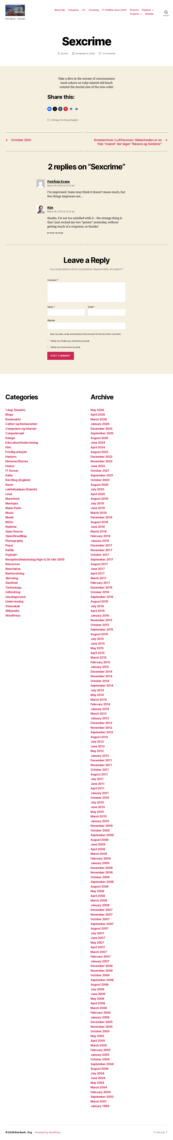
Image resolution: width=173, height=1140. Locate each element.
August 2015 (99, 634)
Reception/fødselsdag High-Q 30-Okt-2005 (34, 559)
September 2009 (102, 835)
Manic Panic (13, 508)
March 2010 (99, 816)
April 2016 (98, 611)
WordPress (13, 615)
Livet (8, 494)
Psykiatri (11, 554)
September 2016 (102, 597)
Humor (10, 466)
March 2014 (99, 699)
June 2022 (98, 466)
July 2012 (97, 741)
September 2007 (102, 924)
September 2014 (102, 685)
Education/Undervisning (21, 442)
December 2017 (101, 545)
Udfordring (12, 592)
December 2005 (102, 1022)
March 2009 (99, 853)
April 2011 (97, 788)
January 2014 (100, 709)
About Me (59, 10)
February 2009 (101, 858)
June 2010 (98, 807)
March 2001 (99, 1101)
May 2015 (97, 648)
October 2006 (100, 975)
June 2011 (97, 783)
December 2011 (101, 760)
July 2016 (97, 606)
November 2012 (101, 727)
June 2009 (98, 844)
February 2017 (100, 582)
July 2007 (97, 933)
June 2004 (98, 1078)
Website (51, 320)
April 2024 (98, 447)
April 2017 (97, 573)
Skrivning (11, 578)
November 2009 (102, 825)
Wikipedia (12, 611)
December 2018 (101, 517)
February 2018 (100, 536)
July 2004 (97, 1073)
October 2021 (100, 470)
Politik (9, 550)
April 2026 (98, 414)
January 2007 (100, 961)
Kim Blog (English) (69, 120)
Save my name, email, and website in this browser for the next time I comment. (85, 334)
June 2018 (98, 526)
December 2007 (102, 910)
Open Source (14, 531)
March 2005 (99, 1045)
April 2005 (98, 1040)
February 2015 (100, 662)
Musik (9, 517)
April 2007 (98, 947)
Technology (13, 587)
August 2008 (100, 886)
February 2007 (101, 956)
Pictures (134, 10)
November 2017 (101, 550)
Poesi (9, 545)
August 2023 (99, 452)
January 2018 (100, 541)
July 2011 (97, 779)
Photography (14, 541)
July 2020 (97, 489)
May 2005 (97, 1036)
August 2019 (99, 498)
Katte (9, 475)
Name (51, 307)
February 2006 (101, 1012)
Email (91, 307)
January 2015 (100, 667)
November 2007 (102, 914)
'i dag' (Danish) (15, 410)
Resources (12, 564)
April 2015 (97, 653)
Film (8, 447)
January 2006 (100, 1017)
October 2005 (100, 1031)
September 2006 (102, 980)
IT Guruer (12, 470)
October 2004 (100, 1059)
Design (10, 438)
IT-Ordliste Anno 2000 (114, 10)
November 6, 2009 (85, 53)
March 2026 (99, 419)
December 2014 (101, 671)
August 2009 (100, 840)
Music (9, 512)
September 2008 (102, 882)
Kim (66, 53)
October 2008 (100, 877)
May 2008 (97, 891)
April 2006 (98, 1003)
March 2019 (99, 512)
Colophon (73, 10)
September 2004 (102, 1064)
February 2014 (100, 704)
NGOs (9, 522)
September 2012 (102, 732)
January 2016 (100, 615)
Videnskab (12, 606)
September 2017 (102, 559)
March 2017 (98, 578)
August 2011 (99, 774)
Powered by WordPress (48, 1132)
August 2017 (99, 564)
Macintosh (12, 498)
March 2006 (99, 1008)
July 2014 (97, 690)
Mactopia (11, 503)
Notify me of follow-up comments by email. (70, 341)
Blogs (56, 120)
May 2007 (97, 942)
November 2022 (101, 461)
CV (83, 10)
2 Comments (109, 53)
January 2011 (100, 793)
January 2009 (100, 863)
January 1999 (100, 1106)
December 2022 (101, 456)
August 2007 (99, 928)
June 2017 (98, 569)
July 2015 (97, 639)
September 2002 (102, 1096)
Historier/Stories (16, 461)
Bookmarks (13, 419)
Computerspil (14, 433)
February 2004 (101, 1092)
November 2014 (101, 676)
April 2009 (98, 849)
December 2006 (102, 966)
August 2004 (100, 1068)
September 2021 (102, 475)
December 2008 (102, 868)
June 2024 (98, 442)
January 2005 (100, 1054)
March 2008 (99, 900)
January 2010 (100, 821)
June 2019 (98, 508)
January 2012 (100, 755)
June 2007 (98, 938)
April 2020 (98, 494)
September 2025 (102, 433)
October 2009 (100, 830)
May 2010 (97, 811)
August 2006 (100, 984)
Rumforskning (14, 573)
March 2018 (99, 531)
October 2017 (100, 554)
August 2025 (99, 438)
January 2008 (100, 905)
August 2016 (99, 601)
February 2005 (101, 1050)
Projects (134, 13)
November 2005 (102, 1026)
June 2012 (98, 746)
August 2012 (99, 737)
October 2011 (100, 769)
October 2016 (100, 592)
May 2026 (97, 410)
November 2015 (101, 620)
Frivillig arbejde (16, 452)
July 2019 (97, 503)
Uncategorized (15, 597)
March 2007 (99, 952)
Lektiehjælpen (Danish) (21, 489)
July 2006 (97, 989)
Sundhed (11, 582)
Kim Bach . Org (23, 1132)
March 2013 (98, 713)
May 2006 (97, 998)
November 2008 (102, 872)
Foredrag (94, 10)
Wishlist (149, 13)
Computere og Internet (20, 428)
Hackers (11, 456)
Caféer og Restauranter (21, 424)
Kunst (9, 484)
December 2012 (101, 723)
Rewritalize (13, 569)
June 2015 (98, 643)
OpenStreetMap (16, 536)
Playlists (146, 10)
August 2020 (99, 484)
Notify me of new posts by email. (65, 347)
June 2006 (98, 994)
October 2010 (100, 797)
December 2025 (101, 428)
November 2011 (101, 765)
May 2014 (97, 695)
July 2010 (97, 802)
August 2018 (99, 522)
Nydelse (11, 526)
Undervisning (14, 601)
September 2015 (102, 629)
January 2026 (100, 424)
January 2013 (100, 718)
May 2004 (97, 1082)
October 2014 (100, 681)
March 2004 (99, 1087)
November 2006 (102, 970)
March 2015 (98, 657)
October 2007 (100, 919)
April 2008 (98, 896)
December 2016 (101, 587)
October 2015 (100, 625)
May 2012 (97, 751)
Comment (53, 280)
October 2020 (100, 480)
